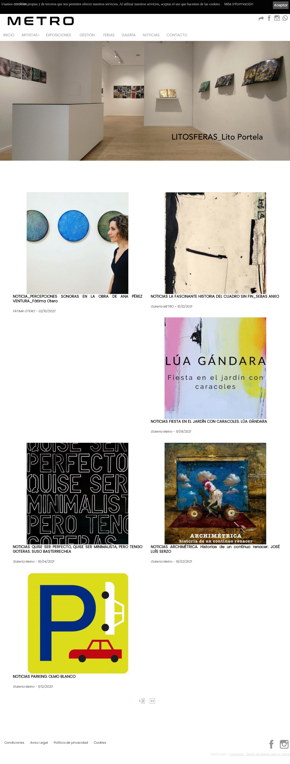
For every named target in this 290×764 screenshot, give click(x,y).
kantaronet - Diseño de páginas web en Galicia (260, 754)
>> (152, 700)
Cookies (100, 742)
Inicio (8, 34)
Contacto (177, 34)
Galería (129, 34)
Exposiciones (58, 34)
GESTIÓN (87, 34)
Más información (238, 3)
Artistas (29, 34)
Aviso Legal (39, 742)
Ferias (108, 34)
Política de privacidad (71, 742)
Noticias (151, 34)
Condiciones (14, 742)
